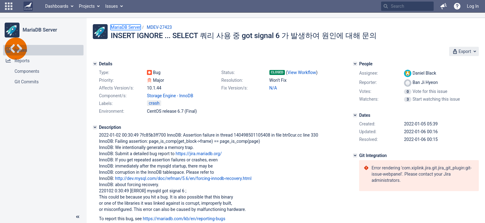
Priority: (106, 80)
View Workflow (302, 72)
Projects (87, 6)
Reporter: (368, 82)
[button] (8, 6)
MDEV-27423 (159, 27)
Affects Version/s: (116, 87)
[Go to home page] (28, 6)
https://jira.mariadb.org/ (199, 153)
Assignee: (368, 73)
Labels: (106, 103)
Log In (473, 6)
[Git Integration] (355, 155)
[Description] (95, 127)
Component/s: (113, 95)
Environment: (111, 111)
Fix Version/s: (234, 87)
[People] (355, 64)
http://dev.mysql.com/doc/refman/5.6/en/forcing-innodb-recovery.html (183, 178)
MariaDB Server (40, 30)
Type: (104, 72)
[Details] (95, 64)
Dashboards (56, 6)
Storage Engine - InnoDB (170, 95)
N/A (273, 87)
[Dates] (355, 115)
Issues (111, 6)
